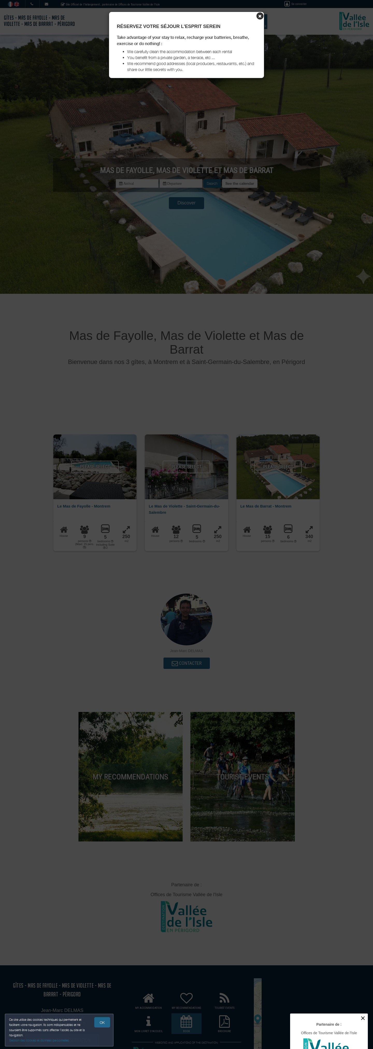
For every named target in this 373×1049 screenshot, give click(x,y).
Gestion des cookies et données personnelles (39, 1040)
